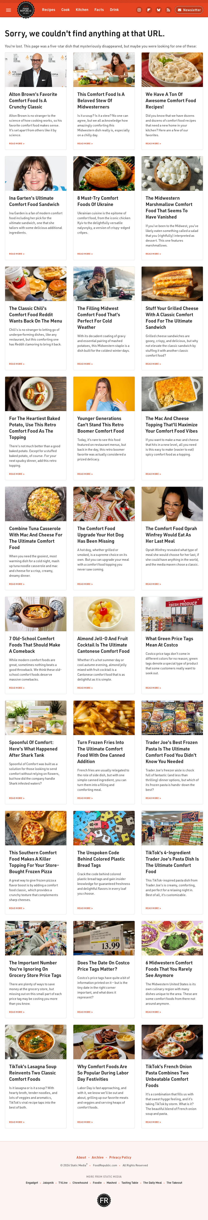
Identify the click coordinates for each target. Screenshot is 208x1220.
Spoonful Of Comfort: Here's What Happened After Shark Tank (33, 748)
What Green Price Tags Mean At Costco (169, 641)
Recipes (48, 9)
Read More (15, 143)
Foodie (97, 1182)
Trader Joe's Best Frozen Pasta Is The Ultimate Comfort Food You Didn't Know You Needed (172, 751)
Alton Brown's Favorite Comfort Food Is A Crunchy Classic (33, 100)
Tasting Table (129, 1182)
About (81, 1157)
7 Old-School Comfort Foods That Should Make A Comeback (34, 644)
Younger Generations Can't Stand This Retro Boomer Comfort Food (100, 424)
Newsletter (189, 10)
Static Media (78, 1165)
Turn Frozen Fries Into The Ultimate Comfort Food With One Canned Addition (101, 751)
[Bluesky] (158, 10)
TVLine (63, 1182)
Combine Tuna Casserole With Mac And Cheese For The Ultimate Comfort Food (35, 537)
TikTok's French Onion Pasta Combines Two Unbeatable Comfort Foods (169, 1075)
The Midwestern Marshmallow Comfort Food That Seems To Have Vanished (169, 207)
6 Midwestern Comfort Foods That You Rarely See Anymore (169, 968)
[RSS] (168, 10)
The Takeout (174, 1182)
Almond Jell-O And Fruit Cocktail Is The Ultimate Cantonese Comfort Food (103, 644)
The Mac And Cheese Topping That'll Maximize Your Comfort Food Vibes (172, 424)
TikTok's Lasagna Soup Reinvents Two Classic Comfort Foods (32, 1072)
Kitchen (82, 9)
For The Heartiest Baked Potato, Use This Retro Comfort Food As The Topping (34, 427)
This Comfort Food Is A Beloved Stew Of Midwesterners (101, 100)
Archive (98, 1157)
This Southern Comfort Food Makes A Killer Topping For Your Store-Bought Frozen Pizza (34, 861)
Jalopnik (48, 1182)
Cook (65, 9)
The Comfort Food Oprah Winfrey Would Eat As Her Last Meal (171, 534)
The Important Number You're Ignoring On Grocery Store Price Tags (35, 968)
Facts (99, 9)
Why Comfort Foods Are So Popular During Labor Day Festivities (103, 1072)
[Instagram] (139, 10)
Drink (114, 9)
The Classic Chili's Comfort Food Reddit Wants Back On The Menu (35, 314)
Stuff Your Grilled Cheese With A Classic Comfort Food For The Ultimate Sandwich (172, 317)
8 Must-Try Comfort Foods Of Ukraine (97, 201)
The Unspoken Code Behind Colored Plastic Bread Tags (101, 858)
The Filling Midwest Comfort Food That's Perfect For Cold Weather (98, 317)
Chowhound (80, 1182)
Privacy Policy (120, 1157)
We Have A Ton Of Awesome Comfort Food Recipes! (171, 100)
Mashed (112, 1182)
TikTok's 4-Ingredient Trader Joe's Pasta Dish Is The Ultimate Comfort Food (172, 861)
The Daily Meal (152, 1182)
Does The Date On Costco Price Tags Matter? (103, 965)
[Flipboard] (149, 10)
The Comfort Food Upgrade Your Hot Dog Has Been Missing (100, 534)
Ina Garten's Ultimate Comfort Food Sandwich (34, 201)
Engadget (32, 1182)
